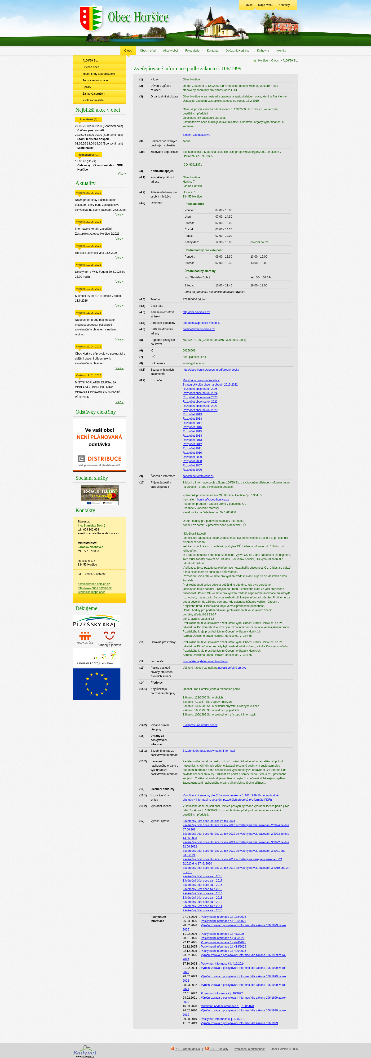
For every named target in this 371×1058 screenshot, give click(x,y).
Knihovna (263, 50)
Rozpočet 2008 (192, 461)
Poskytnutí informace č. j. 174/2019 (223, 1019)
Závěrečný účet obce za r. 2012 (202, 902)
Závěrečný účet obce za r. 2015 (202, 889)
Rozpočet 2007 (192, 465)
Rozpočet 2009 (192, 457)
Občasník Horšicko (238, 50)
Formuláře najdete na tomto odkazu (205, 661)
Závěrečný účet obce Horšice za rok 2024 (209, 821)
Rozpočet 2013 (192, 440)
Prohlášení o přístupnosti (249, 1049)
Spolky (87, 87)
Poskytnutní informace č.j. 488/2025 (223, 946)
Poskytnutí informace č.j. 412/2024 (222, 963)
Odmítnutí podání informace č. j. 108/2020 (227, 1006)
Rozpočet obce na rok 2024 (200, 393)
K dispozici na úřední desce (200, 725)
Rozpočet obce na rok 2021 (200, 406)
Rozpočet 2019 (192, 414)
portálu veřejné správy (232, 667)
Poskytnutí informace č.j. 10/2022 (222, 993)
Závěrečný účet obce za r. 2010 (202, 910)
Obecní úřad (148, 50)
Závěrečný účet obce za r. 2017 (202, 880)
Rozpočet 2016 (192, 427)
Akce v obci (170, 50)
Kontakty (284, 5)
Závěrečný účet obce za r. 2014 (202, 893)
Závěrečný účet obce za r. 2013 (202, 897)
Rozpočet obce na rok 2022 (200, 401)
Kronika (281, 50)
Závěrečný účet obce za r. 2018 (202, 876)
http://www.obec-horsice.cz (95, 588)
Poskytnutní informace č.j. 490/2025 (223, 951)
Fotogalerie (192, 50)
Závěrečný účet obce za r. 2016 (202, 885)
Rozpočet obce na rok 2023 (200, 397)
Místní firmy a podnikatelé (99, 73)
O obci (128, 50)
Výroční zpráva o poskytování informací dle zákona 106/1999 (239, 1023)
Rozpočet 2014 (192, 435)
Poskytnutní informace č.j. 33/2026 (222, 938)
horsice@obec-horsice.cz (94, 584)
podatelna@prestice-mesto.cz (201, 323)
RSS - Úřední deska (187, 1049)
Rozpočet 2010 (192, 452)
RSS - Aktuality (218, 1049)
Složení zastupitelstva (196, 134)
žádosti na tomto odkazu (198, 476)
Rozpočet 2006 (192, 469)
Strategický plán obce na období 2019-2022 (210, 384)
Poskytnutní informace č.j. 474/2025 (223, 942)
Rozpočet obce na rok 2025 (200, 389)
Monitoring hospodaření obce (201, 380)
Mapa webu (265, 5)
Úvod (249, 5)
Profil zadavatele (93, 100)
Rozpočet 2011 (192, 448)
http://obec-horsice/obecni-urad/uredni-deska (211, 369)
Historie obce (91, 67)
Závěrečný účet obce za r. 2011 (202, 906)
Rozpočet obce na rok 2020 (200, 410)
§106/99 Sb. (90, 60)
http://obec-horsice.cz (196, 312)
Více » (122, 173)
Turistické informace (95, 80)
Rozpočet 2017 (192, 423)
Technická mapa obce (91, 592)
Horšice (263, 60)
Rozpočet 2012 (192, 444)
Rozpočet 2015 (192, 431)
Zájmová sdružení (94, 93)
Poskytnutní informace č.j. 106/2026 (223, 921)
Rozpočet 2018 (192, 418)
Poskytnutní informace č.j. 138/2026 (223, 916)
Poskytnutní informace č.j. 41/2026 (222, 933)
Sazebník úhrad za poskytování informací (209, 750)
